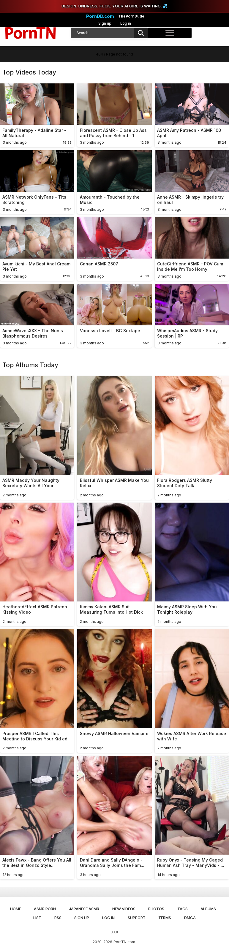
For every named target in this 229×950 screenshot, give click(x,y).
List (37, 917)
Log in (125, 23)
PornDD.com (100, 16)
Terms (164, 917)
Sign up (104, 23)
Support (137, 917)
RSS (57, 917)
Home (15, 908)
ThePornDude (131, 16)
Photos (156, 908)
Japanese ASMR (84, 908)
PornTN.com (124, 942)
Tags (182, 908)
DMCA (190, 917)
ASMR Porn (45, 908)
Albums (208, 908)
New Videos (123, 908)
